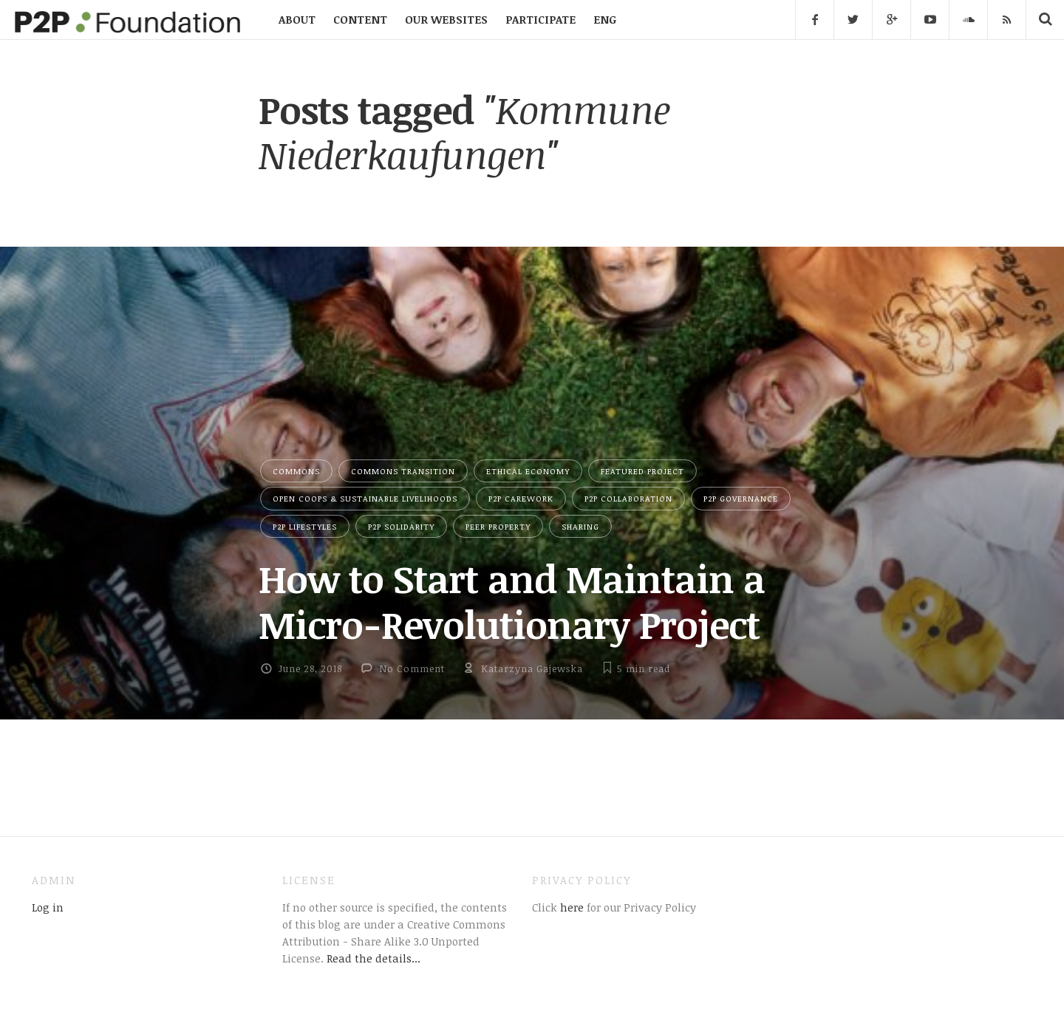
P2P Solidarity (401, 526)
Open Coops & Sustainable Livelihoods (365, 498)
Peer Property (498, 526)
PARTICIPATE (540, 19)
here (570, 907)
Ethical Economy (528, 470)
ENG (604, 19)
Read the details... (373, 958)
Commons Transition (403, 470)
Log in (48, 907)
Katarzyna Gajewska (532, 668)
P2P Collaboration (628, 498)
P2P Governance (740, 498)
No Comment (412, 668)
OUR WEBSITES (446, 19)
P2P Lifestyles (305, 526)
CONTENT (360, 19)
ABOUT (297, 19)
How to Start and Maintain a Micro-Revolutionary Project (512, 601)
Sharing (580, 526)
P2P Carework (520, 498)
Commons (296, 470)
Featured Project (642, 470)
